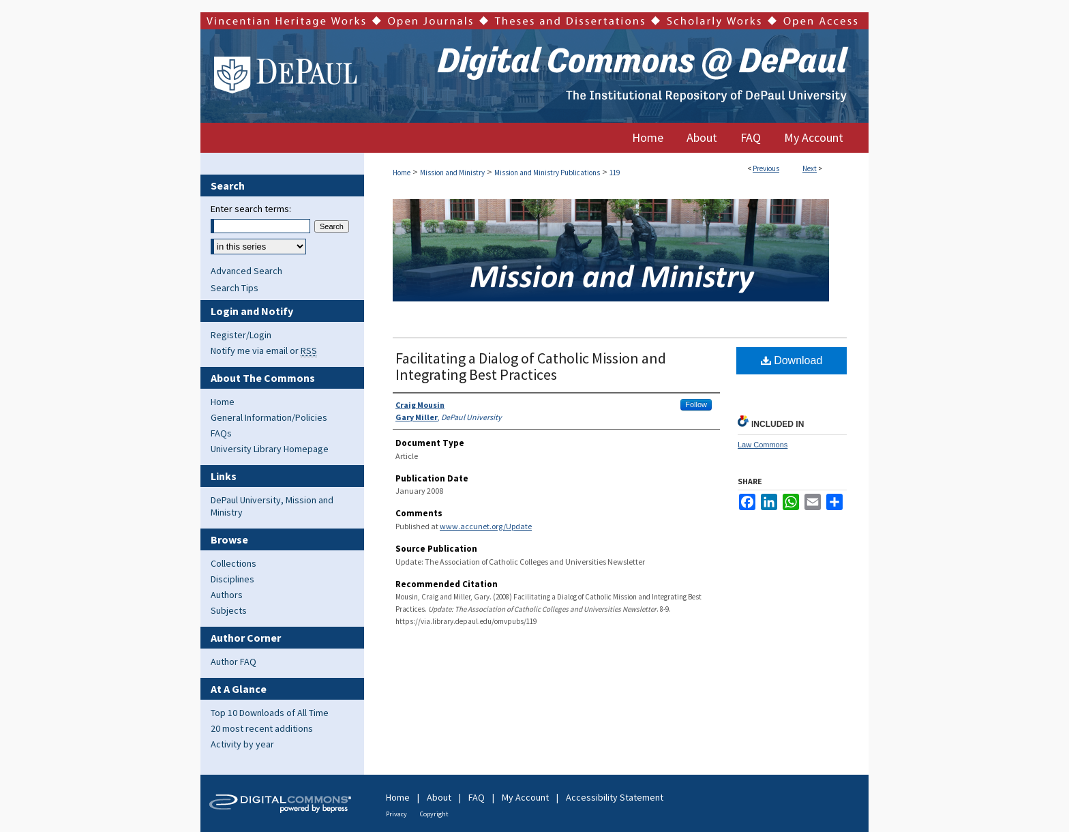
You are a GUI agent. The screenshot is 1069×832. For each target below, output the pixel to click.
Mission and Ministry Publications (547, 172)
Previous (766, 168)
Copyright (434, 813)
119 (614, 172)
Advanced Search (246, 271)
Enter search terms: (251, 209)
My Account (525, 797)
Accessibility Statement (614, 797)
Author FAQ (233, 661)
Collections (233, 563)
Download (792, 360)
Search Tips (234, 288)
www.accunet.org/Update (486, 526)
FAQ (476, 797)
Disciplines (232, 579)
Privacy (396, 813)
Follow (696, 404)
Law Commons (762, 445)
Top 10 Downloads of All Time (270, 713)
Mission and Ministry (452, 172)
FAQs (221, 433)
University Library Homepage (270, 449)
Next (809, 168)
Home (401, 172)
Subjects (229, 610)
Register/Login (241, 335)
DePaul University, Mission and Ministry (272, 506)
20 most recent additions (262, 728)
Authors (227, 595)
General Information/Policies (269, 417)
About (439, 797)
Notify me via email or (264, 350)
